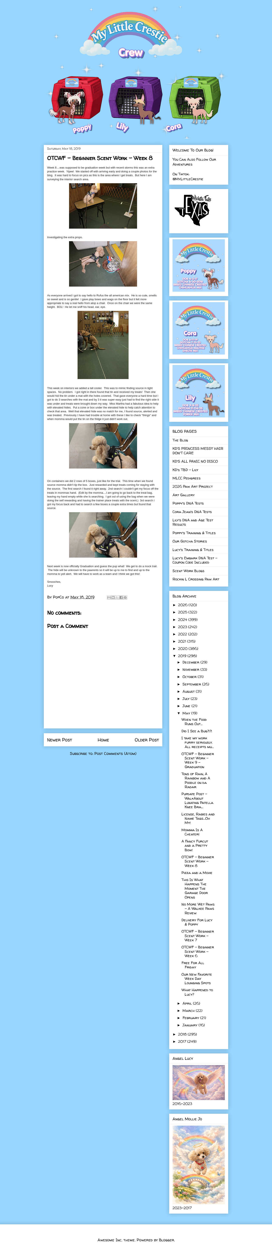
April (188, 1003)
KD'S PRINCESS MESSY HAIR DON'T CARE (198, 450)
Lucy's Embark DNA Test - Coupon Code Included (195, 560)
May (187, 713)
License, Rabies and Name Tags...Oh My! (198, 818)
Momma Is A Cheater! (192, 832)
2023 (183, 626)
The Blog (180, 440)
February (191, 1017)
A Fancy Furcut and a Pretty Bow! (194, 845)
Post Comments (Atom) (115, 753)
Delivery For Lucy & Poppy (196, 922)
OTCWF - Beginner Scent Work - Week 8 (197, 861)
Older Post (147, 740)
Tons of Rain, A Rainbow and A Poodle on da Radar (195, 780)
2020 (183, 648)
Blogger (166, 1240)
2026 (183, 604)
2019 (182, 655)
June (187, 705)
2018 (183, 1034)
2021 (182, 641)
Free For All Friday (192, 964)
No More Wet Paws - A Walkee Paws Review (198, 908)
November (191, 669)
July (187, 698)
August (189, 691)
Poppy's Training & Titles (194, 532)
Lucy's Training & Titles (193, 549)
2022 (183, 634)
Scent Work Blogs (188, 570)
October (190, 676)
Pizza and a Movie (196, 872)
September (192, 684)
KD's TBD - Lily (185, 469)
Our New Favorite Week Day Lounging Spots (196, 978)
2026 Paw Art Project (193, 486)
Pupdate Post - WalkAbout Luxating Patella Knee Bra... (197, 800)
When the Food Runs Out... (194, 721)
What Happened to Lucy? (197, 992)
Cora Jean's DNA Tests (192, 511)
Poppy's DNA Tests (188, 503)
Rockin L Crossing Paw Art (196, 579)
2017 (182, 1041)
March (189, 1010)
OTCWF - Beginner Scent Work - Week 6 (197, 951)
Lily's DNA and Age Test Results (193, 522)
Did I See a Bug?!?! (196, 730)
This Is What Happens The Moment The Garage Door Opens (194, 888)
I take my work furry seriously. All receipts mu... (197, 742)
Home (103, 740)
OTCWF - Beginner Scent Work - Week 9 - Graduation (197, 760)
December (191, 662)
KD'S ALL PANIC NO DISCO (195, 461)
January (190, 1025)
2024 (183, 619)
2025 (183, 612)
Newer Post (59, 740)
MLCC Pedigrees (187, 478)
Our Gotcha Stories (190, 541)
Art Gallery (184, 494)
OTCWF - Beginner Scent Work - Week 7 (197, 935)
